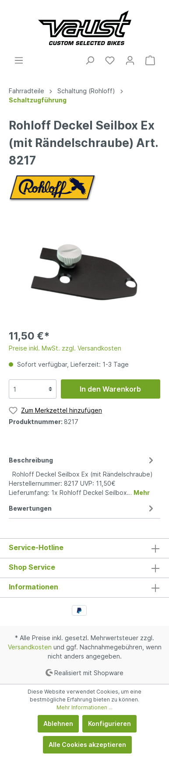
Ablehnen (58, 723)
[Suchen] (90, 60)
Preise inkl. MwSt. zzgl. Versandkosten (65, 348)
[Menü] (19, 60)
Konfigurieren (109, 723)
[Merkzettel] (110, 60)
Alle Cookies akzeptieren (87, 744)
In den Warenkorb (110, 389)
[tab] (82, 475)
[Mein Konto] (130, 60)
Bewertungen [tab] (82, 508)
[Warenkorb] (150, 60)
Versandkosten (30, 647)
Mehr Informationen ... (84, 707)
